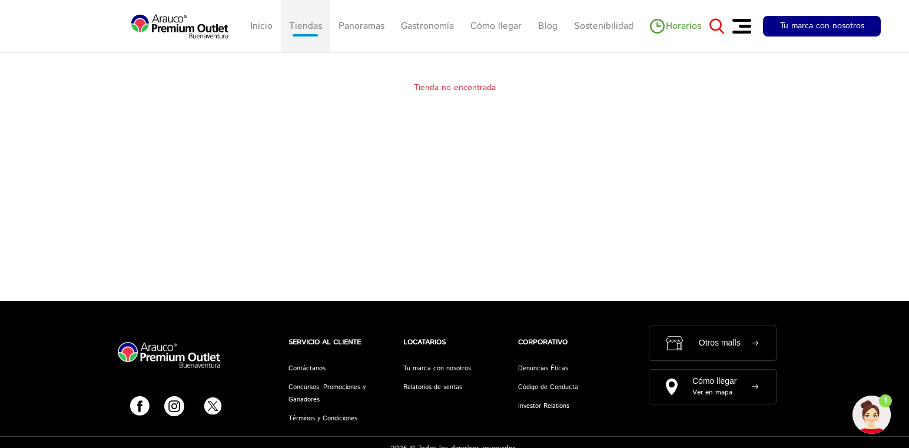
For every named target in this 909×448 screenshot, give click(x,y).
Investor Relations (543, 406)
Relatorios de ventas (432, 387)
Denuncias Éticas (543, 368)
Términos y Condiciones (322, 418)
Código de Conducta (548, 387)
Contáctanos (307, 368)
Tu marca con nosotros (822, 26)
